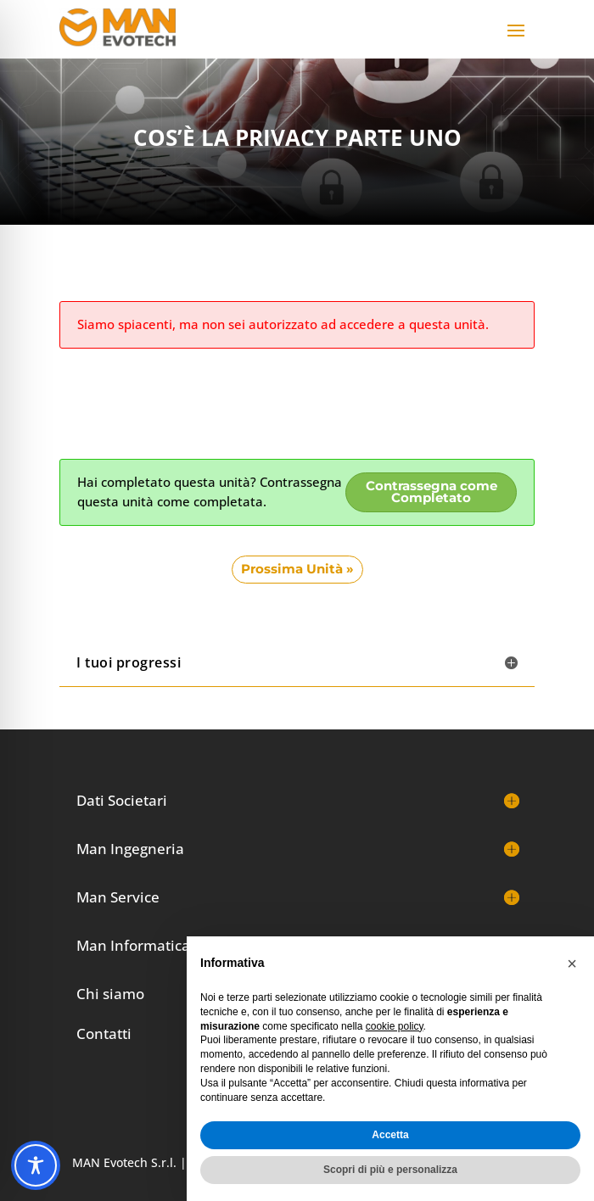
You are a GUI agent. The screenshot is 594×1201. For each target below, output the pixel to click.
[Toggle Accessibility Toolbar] (36, 1165)
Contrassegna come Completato (431, 492)
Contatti (104, 1033)
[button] (572, 963)
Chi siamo (110, 993)
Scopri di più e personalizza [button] (390, 1170)
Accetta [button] (390, 1135)
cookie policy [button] (394, 1026)
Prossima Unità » (297, 569)
